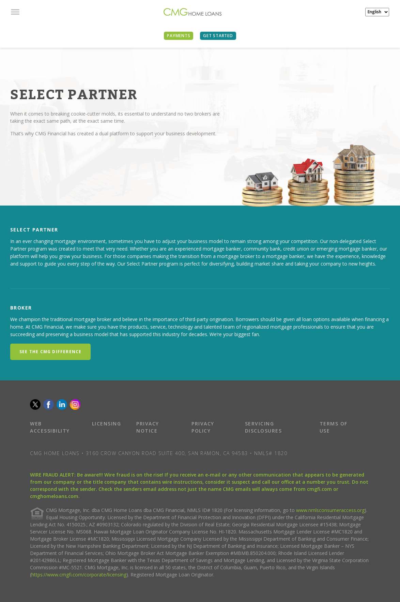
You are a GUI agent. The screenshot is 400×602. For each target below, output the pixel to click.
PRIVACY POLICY (202, 427)
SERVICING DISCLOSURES (263, 427)
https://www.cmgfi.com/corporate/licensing (78, 574)
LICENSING (106, 423)
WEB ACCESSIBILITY (50, 427)
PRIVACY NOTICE (147, 427)
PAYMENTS (178, 36)
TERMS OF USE (334, 427)
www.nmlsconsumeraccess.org (330, 510)
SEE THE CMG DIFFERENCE (50, 352)
